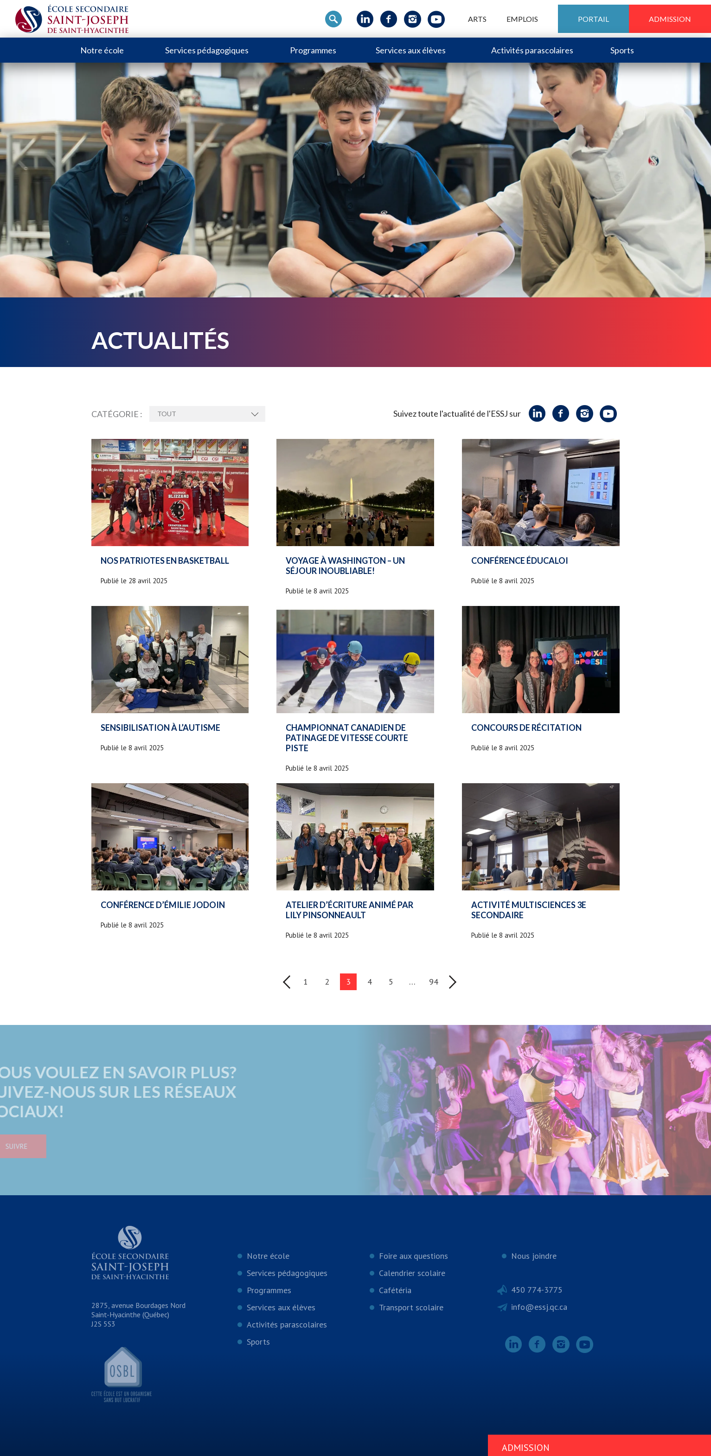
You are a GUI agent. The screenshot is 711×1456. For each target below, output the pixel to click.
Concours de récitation (526, 727)
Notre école (102, 50)
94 (433, 981)
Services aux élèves (411, 50)
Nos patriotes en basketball (165, 560)
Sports (622, 50)
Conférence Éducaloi (519, 560)
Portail (593, 18)
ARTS (477, 18)
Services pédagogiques (207, 50)
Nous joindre (534, 1255)
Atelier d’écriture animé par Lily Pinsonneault (349, 910)
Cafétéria (395, 1290)
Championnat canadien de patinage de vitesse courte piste (347, 737)
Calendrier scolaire (412, 1273)
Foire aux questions (413, 1255)
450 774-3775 (537, 1289)
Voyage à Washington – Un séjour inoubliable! (345, 565)
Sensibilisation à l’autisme (160, 727)
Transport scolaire (411, 1307)
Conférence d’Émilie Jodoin (163, 905)
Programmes (313, 50)
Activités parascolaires (532, 50)
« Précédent (286, 982)
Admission (670, 18)
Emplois (522, 18)
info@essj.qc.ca (539, 1306)
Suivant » (452, 982)
